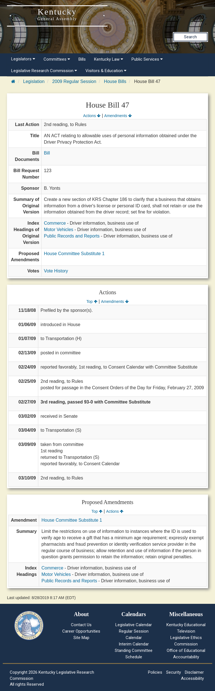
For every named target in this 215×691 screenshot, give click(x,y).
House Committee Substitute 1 (74, 253)
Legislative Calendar (133, 624)
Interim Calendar (134, 644)
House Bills (115, 81)
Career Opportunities (81, 631)
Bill (47, 153)
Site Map (81, 637)
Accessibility (192, 678)
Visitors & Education (105, 70)
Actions (92, 115)
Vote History (56, 271)
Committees (57, 59)
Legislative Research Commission (44, 70)
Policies (155, 672)
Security (173, 672)
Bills (82, 59)
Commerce (55, 223)
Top (91, 301)
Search (190, 36)
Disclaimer (194, 672)
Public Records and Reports (71, 236)
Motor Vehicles (58, 229)
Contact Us (81, 624)
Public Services (147, 59)
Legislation (34, 81)
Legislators (23, 58)
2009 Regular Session (74, 81)
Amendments (118, 115)
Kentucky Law (108, 59)
